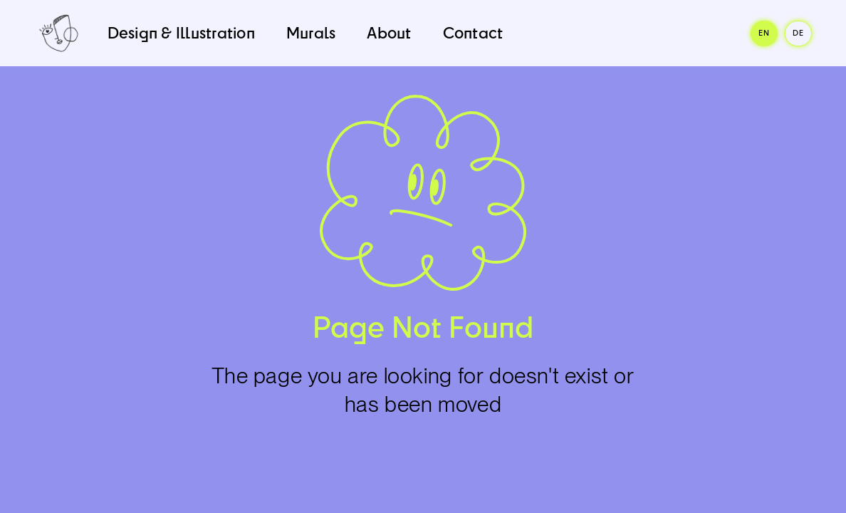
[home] (58, 33)
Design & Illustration (181, 32)
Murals (311, 32)
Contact (473, 32)
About (389, 32)
